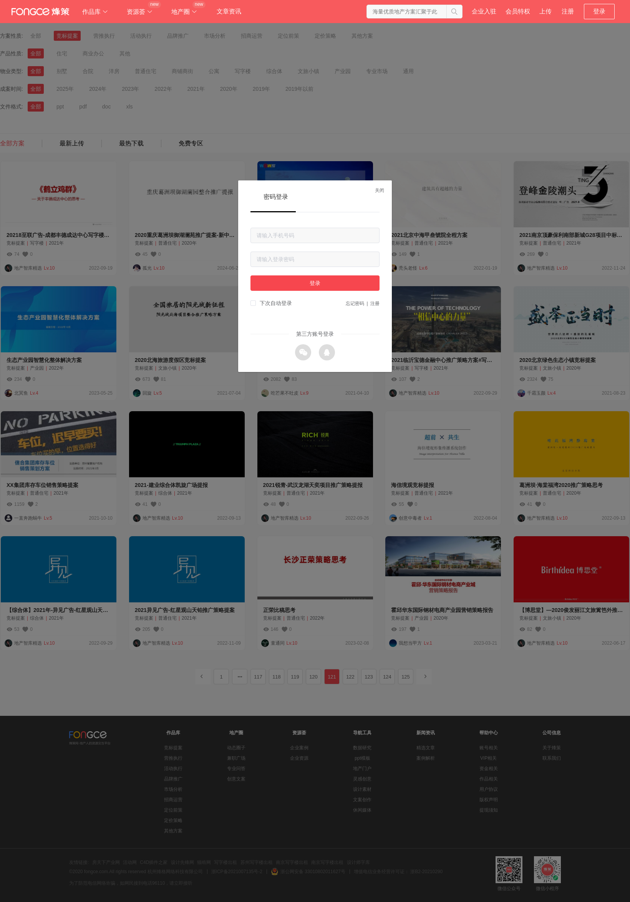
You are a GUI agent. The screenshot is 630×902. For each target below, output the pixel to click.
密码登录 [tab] (276, 196)
